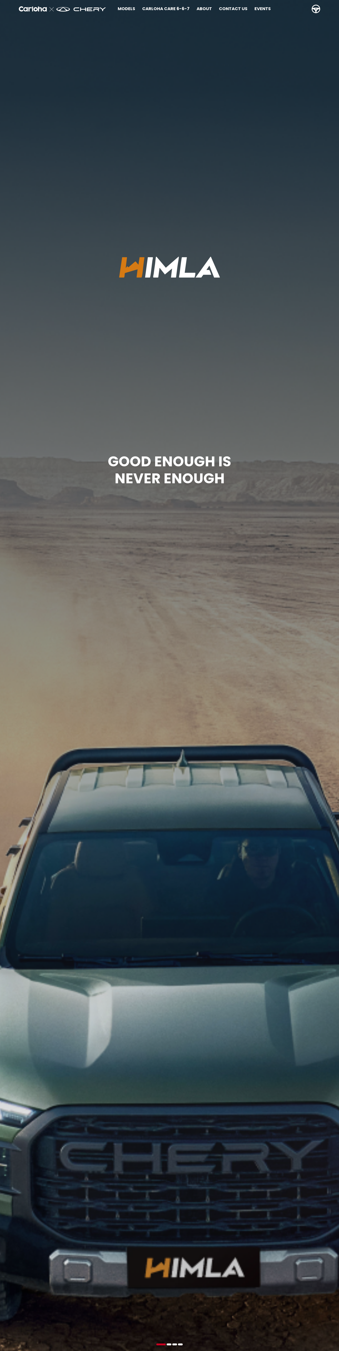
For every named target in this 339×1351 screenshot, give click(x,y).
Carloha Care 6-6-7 (166, 9)
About (204, 9)
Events (262, 9)
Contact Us (233, 9)
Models (126, 9)
